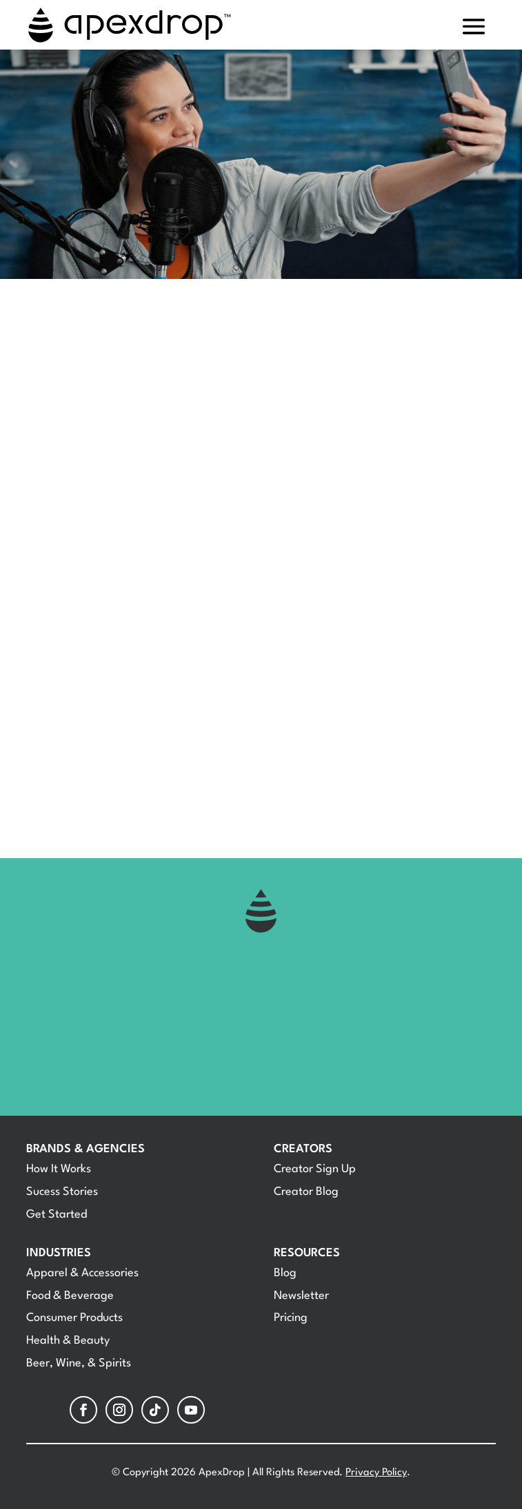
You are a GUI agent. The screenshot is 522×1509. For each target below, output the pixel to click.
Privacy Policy (376, 1473)
